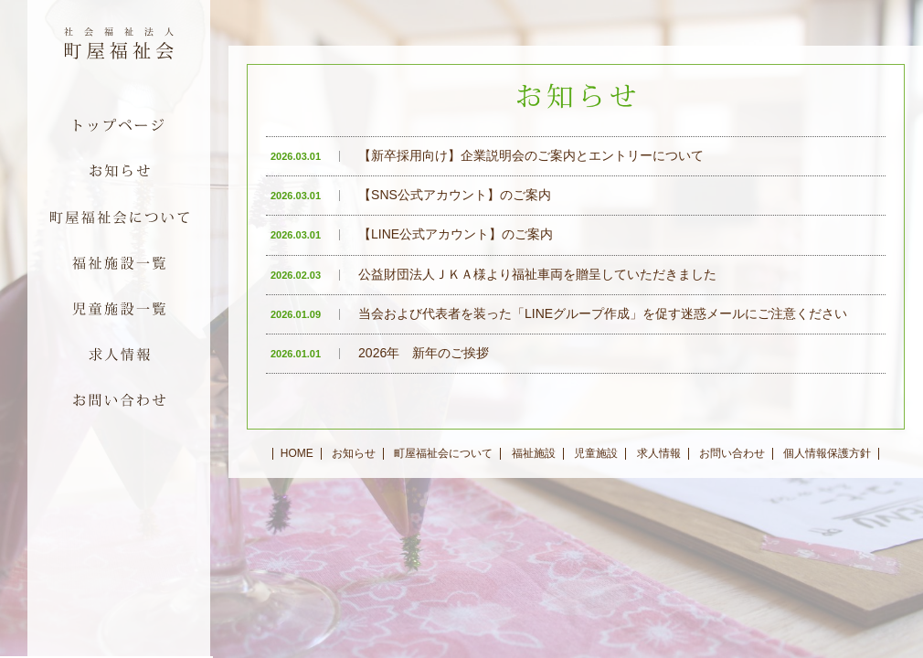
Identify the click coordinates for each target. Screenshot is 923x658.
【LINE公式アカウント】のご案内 (412, 234)
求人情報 (659, 453)
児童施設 (596, 453)
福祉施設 (534, 453)
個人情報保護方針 (827, 453)
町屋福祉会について (443, 453)
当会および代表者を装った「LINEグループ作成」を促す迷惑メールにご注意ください (559, 313)
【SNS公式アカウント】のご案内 (411, 194)
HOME (297, 453)
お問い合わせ (732, 453)
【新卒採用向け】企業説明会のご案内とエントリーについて (487, 155)
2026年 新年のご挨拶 (380, 352)
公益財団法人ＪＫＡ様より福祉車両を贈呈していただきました (493, 274)
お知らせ (354, 453)
